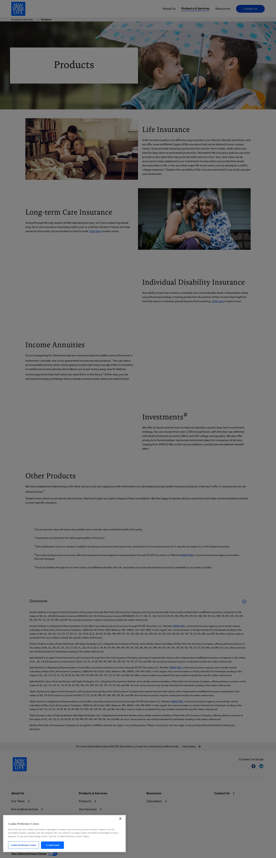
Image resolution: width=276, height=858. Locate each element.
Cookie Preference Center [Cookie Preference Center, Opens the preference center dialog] (23, 845)
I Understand (52, 845)
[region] (64, 833)
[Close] (120, 818)
